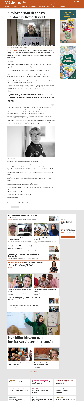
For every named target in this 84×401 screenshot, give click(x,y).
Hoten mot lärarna (15, 206)
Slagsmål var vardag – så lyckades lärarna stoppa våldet (19, 194)
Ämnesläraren (15, 6)
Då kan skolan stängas (12, 200)
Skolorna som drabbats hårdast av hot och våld (17, 202)
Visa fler (68, 237)
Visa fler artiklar (33, 371)
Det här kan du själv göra (12, 197)
